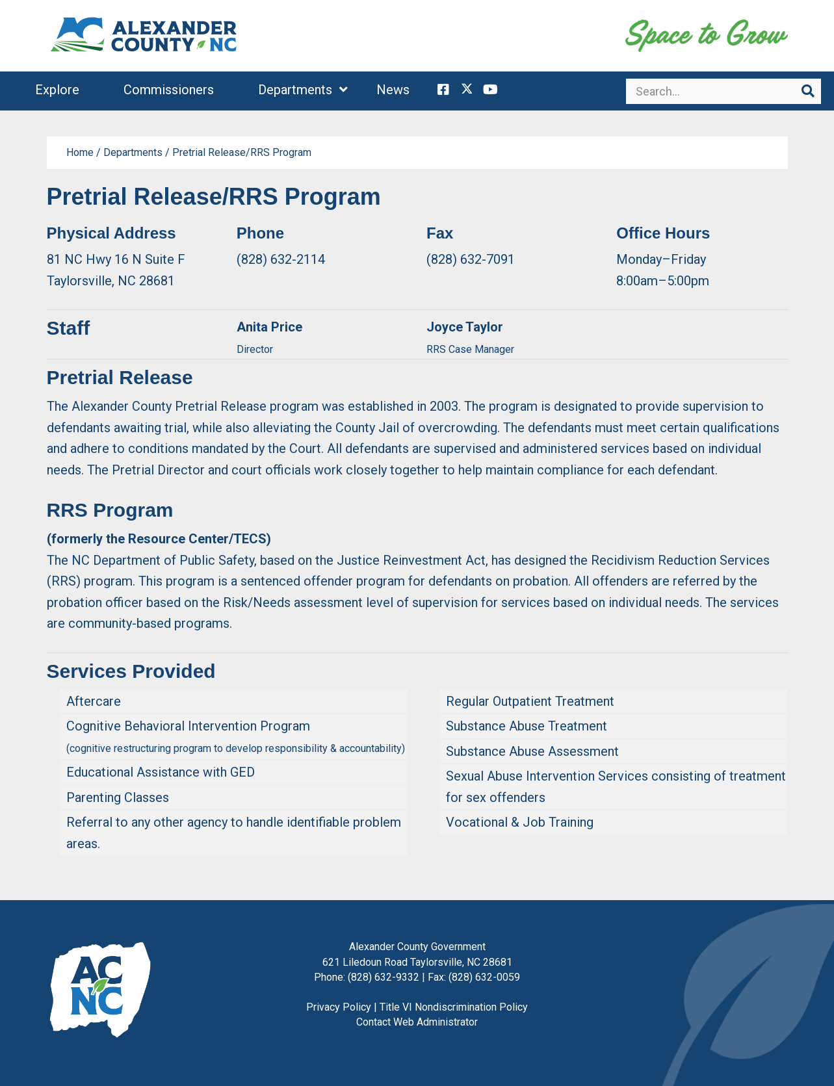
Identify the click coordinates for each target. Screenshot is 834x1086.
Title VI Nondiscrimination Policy (454, 1007)
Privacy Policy (338, 1007)
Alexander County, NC (144, 36)
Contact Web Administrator (417, 1022)
